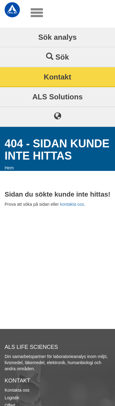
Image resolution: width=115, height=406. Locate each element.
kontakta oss (72, 204)
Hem (9, 167)
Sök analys (57, 37)
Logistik (12, 397)
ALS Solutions (58, 97)
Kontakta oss (17, 390)
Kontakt (57, 77)
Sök (57, 57)
